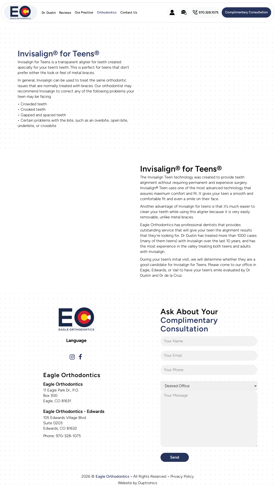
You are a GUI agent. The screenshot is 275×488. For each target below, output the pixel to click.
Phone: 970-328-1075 (62, 436)
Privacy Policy (182, 476)
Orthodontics (106, 12)
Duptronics (147, 482)
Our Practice (84, 12)
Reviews (65, 12)
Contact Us (128, 12)
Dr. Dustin (49, 12)
